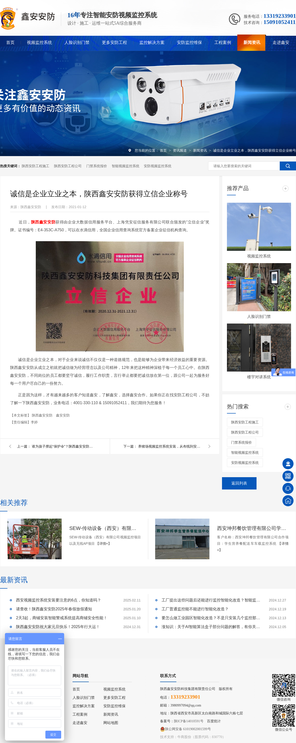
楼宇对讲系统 (259, 377)
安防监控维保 (189, 42)
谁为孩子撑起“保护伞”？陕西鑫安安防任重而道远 (64, 446)
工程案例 (222, 42)
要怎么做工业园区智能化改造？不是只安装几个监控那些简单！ (211, 618)
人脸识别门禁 (77, 42)
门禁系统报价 (96, 166)
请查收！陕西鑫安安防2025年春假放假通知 (54, 609)
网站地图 (110, 723)
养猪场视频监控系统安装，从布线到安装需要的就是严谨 (170, 446)
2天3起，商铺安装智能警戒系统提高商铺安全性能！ (61, 618)
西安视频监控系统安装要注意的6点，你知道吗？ (58, 600)
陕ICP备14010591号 (189, 721)
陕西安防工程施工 (35, 166)
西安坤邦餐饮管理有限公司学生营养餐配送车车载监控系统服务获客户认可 (253, 528)
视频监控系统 (39, 42)
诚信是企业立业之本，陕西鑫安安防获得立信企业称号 (254, 150)
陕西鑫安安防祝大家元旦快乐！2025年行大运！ (58, 627)
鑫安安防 (63, 415)
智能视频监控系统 (125, 166)
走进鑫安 (281, 42)
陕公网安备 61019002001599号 (185, 729)
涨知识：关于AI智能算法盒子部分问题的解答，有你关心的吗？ (211, 627)
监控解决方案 (152, 42)
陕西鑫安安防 (43, 415)
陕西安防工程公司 (68, 166)
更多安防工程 (114, 42)
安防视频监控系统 (157, 166)
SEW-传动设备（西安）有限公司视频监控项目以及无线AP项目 (105, 528)
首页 (10, 42)
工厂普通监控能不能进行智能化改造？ (195, 609)
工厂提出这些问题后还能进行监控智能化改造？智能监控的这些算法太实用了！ (211, 600)
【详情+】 (103, 543)
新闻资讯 (251, 42)
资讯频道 (180, 150)
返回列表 (239, 483)
